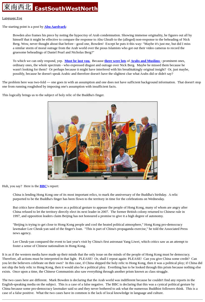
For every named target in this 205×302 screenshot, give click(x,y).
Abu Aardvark (55, 27)
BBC (43, 186)
